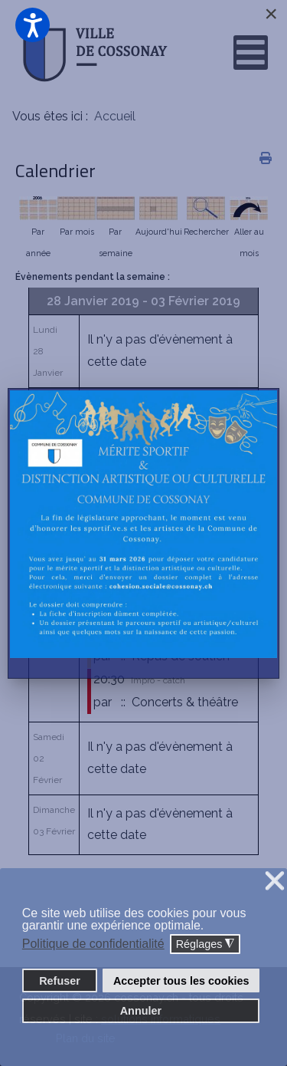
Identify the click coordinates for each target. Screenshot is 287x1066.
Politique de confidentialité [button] (93, 943)
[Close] (271, 14)
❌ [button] (274, 881)
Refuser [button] (59, 981)
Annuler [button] (140, 1011)
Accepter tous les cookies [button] (181, 981)
